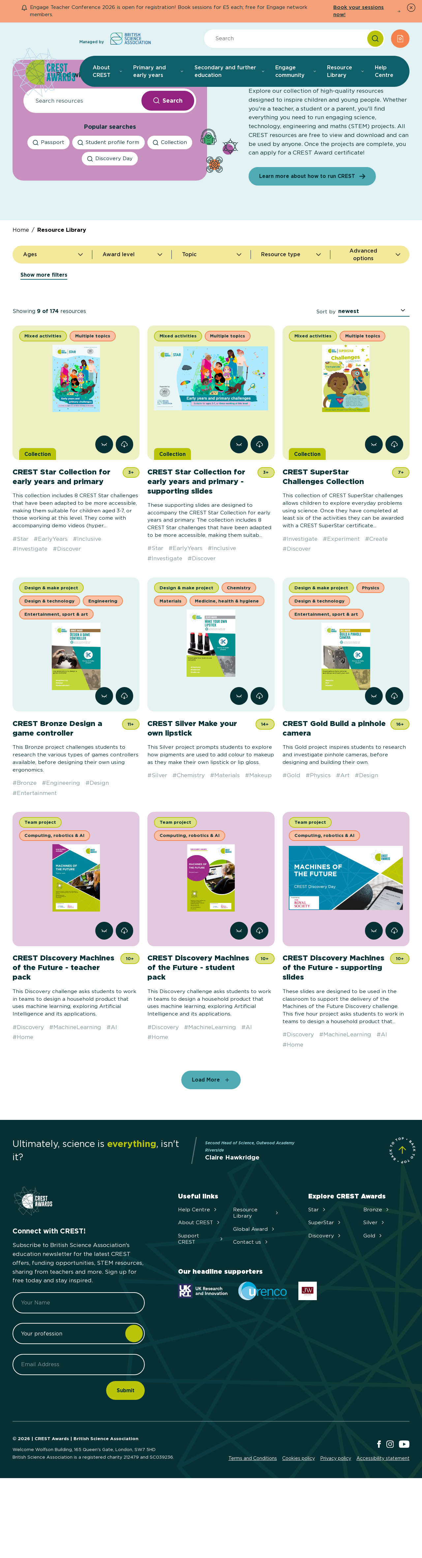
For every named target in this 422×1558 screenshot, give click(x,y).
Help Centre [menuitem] (384, 71)
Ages (53, 315)
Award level (133, 315)
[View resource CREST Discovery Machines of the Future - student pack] (239, 990)
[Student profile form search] (108, 202)
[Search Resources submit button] (167, 160)
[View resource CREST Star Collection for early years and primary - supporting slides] (239, 504)
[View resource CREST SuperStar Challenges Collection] (374, 504)
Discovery (325, 1295)
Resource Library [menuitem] (345, 71)
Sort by (326, 371)
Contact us (251, 1301)
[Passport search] (48, 202)
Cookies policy (298, 1517)
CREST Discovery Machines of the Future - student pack (198, 1027)
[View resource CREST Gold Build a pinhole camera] (374, 755)
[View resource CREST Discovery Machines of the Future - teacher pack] (104, 990)
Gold (373, 1295)
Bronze (376, 1269)
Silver (374, 1282)
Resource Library (61, 289)
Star (317, 1269)
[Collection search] (170, 202)
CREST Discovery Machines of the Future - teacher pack (63, 1027)
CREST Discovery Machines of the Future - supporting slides (333, 1027)
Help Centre (198, 1269)
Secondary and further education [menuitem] (230, 71)
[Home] (44, 73)
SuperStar (325, 1282)
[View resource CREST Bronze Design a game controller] (104, 755)
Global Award (254, 1288)
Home (21, 289)
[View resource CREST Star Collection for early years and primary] (104, 504)
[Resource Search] (80, 160)
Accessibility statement (382, 1517)
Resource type (291, 315)
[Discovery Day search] (110, 218)
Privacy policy (335, 1517)
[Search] (375, 39)
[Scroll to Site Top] (402, 1209)
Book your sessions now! (367, 10)
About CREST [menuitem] (108, 71)
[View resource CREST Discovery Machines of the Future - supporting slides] (374, 990)
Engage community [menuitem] (295, 71)
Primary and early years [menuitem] (158, 71)
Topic (212, 315)
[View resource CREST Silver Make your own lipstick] (239, 755)
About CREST (199, 1282)
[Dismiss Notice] (411, 7)
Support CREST (201, 1298)
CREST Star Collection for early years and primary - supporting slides (196, 541)
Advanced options (371, 314)
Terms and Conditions (252, 1517)
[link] (125, 504)
